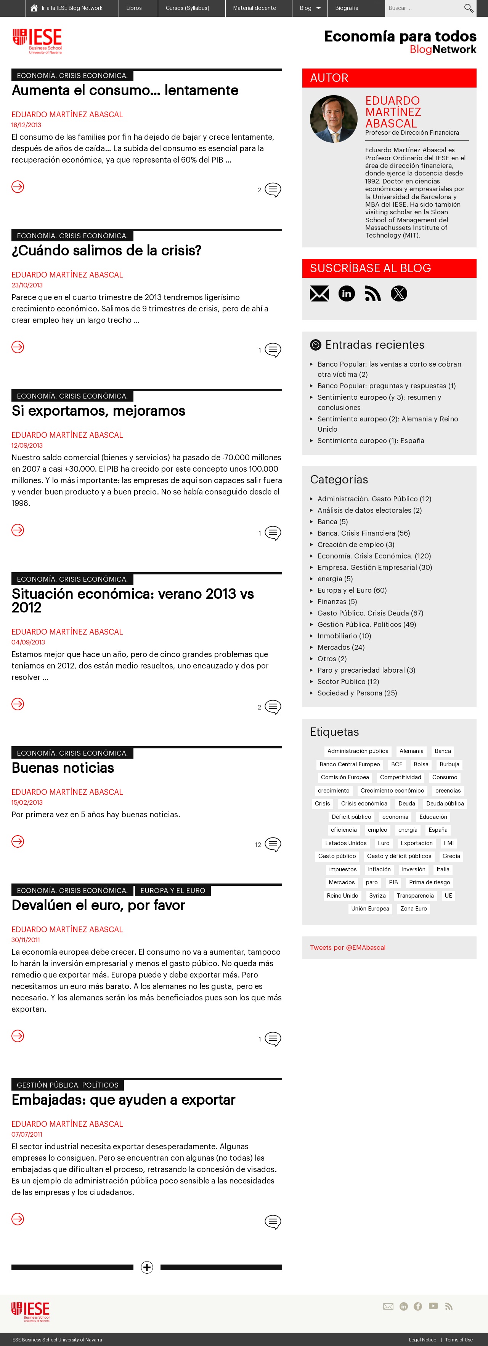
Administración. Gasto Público (368, 499)
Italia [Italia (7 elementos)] (443, 869)
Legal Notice (422, 1340)
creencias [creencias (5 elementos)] (448, 791)
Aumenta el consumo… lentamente (124, 91)
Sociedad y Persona (350, 693)
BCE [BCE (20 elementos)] (397, 764)
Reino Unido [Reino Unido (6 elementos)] (342, 896)
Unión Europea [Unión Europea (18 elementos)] (370, 909)
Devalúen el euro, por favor (98, 906)
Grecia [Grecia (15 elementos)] (451, 856)
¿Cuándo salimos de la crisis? (106, 251)
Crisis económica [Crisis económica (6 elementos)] (364, 804)
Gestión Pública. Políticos (68, 1085)
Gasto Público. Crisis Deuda (363, 613)
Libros (134, 8)
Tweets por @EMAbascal (348, 947)
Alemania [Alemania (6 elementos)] (412, 751)
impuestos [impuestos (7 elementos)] (343, 869)
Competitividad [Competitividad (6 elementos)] (400, 777)
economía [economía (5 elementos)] (395, 817)
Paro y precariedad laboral (361, 670)
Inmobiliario (337, 636)
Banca (327, 521)
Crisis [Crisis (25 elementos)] (322, 804)
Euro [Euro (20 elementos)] (384, 843)
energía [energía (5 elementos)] (407, 830)
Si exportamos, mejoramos (98, 411)
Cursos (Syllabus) (187, 8)
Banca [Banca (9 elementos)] (443, 751)
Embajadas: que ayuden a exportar (123, 1100)
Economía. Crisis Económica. (72, 75)
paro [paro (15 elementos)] (372, 882)
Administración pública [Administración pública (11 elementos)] (357, 751)
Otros (327, 658)
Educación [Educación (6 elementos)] (433, 817)
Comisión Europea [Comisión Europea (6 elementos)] (345, 777)
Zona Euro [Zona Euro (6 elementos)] (413, 909)
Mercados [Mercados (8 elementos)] (342, 882)
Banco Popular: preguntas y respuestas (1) (387, 386)
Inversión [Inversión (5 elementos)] (413, 869)
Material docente (254, 8)
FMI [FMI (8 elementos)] (449, 843)
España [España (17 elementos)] (438, 830)
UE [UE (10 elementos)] (448, 896)
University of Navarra (80, 1340)
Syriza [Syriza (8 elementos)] (377, 896)
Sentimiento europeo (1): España (371, 440)
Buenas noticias (62, 768)
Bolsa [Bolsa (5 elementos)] (421, 764)
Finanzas (332, 601)
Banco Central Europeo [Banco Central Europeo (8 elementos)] (349, 764)
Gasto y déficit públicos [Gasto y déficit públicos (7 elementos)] (399, 856)
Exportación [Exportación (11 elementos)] (417, 843)
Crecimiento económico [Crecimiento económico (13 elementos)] (392, 791)
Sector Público (342, 681)
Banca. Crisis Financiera (356, 533)
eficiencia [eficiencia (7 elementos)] (344, 830)
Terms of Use (459, 1340)
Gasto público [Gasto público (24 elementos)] (337, 856)
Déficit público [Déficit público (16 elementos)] (351, 817)
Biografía (347, 8)
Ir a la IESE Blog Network (72, 8)
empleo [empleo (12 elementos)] (377, 830)
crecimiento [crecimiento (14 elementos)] (334, 791)
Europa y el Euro (172, 890)
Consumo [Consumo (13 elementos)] (445, 777)
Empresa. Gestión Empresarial (367, 567)
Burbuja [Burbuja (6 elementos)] (449, 764)
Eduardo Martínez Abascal (67, 115)
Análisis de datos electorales (364, 510)
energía (330, 579)
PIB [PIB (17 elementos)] (393, 882)
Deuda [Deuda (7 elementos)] (406, 804)
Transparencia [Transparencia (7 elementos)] (415, 896)
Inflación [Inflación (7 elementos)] (379, 869)
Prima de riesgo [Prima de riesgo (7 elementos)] (429, 882)
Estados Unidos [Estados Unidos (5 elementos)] (346, 843)
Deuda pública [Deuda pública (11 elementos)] (445, 804)
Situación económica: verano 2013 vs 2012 (132, 601)
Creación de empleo (351, 544)
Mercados (334, 647)
